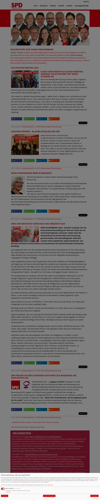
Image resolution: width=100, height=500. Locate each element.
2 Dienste (7, 492)
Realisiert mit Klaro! (95, 498)
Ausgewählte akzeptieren (49, 496)
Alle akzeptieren (94, 496)
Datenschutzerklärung (27, 485)
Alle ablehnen (4, 496)
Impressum (50, 485)
